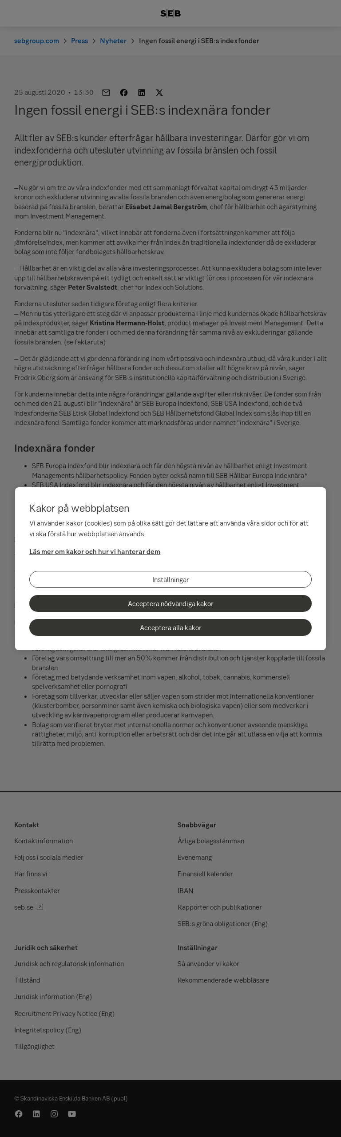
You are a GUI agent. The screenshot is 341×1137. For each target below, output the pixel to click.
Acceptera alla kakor (171, 627)
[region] (170, 568)
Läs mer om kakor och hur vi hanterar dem (94, 551)
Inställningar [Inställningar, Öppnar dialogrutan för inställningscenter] (170, 579)
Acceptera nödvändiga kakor (171, 603)
